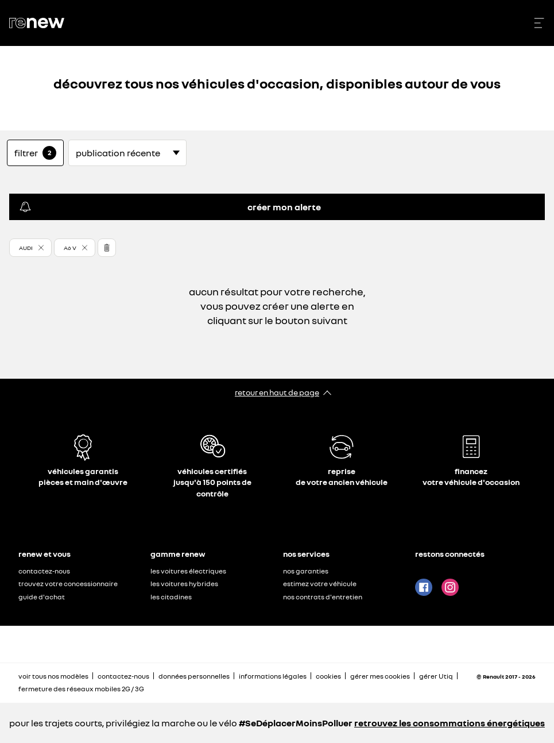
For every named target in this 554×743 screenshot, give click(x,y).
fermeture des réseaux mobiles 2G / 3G (81, 688)
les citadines (171, 596)
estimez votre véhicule (320, 583)
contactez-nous (44, 571)
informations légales (273, 676)
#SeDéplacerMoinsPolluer (295, 723)
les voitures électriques (188, 571)
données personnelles (194, 676)
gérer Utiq (436, 676)
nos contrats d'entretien (322, 596)
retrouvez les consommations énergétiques (449, 723)
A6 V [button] (70, 247)
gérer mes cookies (380, 676)
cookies (328, 676)
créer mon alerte (170, 207)
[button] (30, 247)
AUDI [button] (26, 247)
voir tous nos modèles (53, 676)
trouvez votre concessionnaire (68, 583)
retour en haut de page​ (277, 392)
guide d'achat (41, 596)
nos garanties (305, 571)
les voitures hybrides (184, 583)
